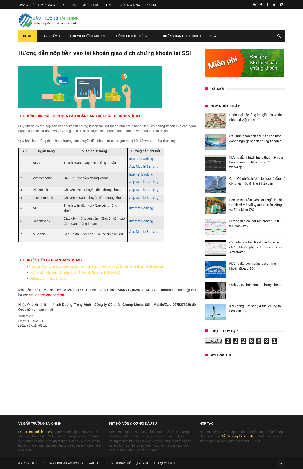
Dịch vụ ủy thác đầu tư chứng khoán (255, 285)
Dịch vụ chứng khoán (87, 36)
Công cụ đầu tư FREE (134, 36)
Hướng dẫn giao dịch (180, 36)
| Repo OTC (68, 5)
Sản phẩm (49, 36)
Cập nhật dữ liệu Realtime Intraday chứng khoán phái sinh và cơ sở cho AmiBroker (255, 247)
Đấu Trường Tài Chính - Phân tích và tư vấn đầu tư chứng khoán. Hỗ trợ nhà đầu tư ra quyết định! (103, 463)
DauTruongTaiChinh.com (36, 432)
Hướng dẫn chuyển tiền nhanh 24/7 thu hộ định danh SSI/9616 (75, 272)
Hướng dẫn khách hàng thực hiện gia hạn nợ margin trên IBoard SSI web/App (256, 162)
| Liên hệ (109, 5)
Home (27, 36)
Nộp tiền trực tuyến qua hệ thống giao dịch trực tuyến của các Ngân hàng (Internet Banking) (96, 266)
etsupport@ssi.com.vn (46, 295)
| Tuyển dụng (89, 5)
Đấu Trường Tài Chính (237, 436)
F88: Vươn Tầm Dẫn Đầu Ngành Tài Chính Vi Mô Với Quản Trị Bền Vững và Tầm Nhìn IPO (255, 205)
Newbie (215, 36)
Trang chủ (26, 5)
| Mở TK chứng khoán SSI (137, 5)
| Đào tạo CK (47, 5)
